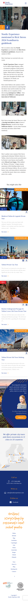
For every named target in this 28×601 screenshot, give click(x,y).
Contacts (14, 571)
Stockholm (17, 454)
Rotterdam (7, 466)
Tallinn (22, 454)
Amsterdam (8, 465)
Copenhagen (14, 461)
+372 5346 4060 (14, 481)
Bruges (14, 552)
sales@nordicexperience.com (14, 493)
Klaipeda (21, 460)
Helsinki (22, 453)
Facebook (14, 502)
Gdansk (19, 462)
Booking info (14, 569)
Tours (14, 562)
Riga (23, 457)
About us (20, 417)
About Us (14, 564)
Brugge (5, 467)
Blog (14, 566)
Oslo (11, 454)
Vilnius (24, 460)
